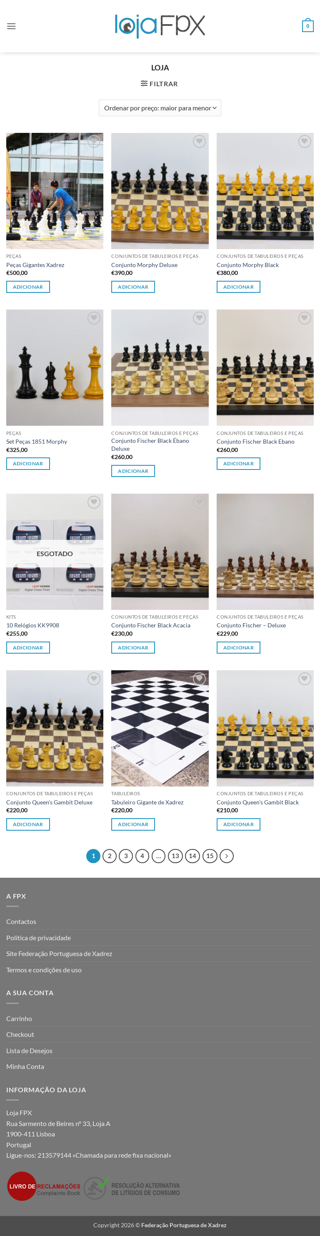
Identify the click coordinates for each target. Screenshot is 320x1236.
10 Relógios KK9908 (32, 625)
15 (210, 855)
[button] (11, 26)
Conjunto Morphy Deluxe (144, 264)
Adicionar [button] (28, 287)
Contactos (21, 921)
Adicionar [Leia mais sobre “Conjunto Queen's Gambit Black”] (238, 824)
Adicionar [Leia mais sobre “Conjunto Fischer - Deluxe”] (238, 647)
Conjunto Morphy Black (248, 264)
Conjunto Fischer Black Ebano (256, 441)
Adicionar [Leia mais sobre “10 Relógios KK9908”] (28, 647)
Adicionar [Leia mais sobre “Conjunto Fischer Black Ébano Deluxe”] (133, 471)
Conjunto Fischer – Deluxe (251, 625)
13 (175, 855)
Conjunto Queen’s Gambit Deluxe (49, 802)
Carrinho (19, 1018)
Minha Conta (25, 1066)
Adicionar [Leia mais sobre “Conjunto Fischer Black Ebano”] (238, 463)
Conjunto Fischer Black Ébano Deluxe (150, 444)
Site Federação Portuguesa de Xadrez (59, 953)
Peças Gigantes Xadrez (35, 264)
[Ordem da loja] (160, 108)
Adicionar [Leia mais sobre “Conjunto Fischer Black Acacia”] (133, 647)
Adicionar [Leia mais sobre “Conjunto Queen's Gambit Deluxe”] (28, 824)
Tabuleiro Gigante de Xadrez (147, 802)
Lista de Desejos (29, 1050)
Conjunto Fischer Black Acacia (150, 625)
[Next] (227, 856)
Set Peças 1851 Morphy (36, 441)
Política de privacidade (38, 937)
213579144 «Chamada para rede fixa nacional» (104, 1155)
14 (192, 855)
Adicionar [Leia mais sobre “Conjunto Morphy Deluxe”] (133, 287)
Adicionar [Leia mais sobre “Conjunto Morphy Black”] (238, 287)
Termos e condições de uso (44, 970)
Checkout (20, 1034)
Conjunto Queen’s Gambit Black (258, 802)
